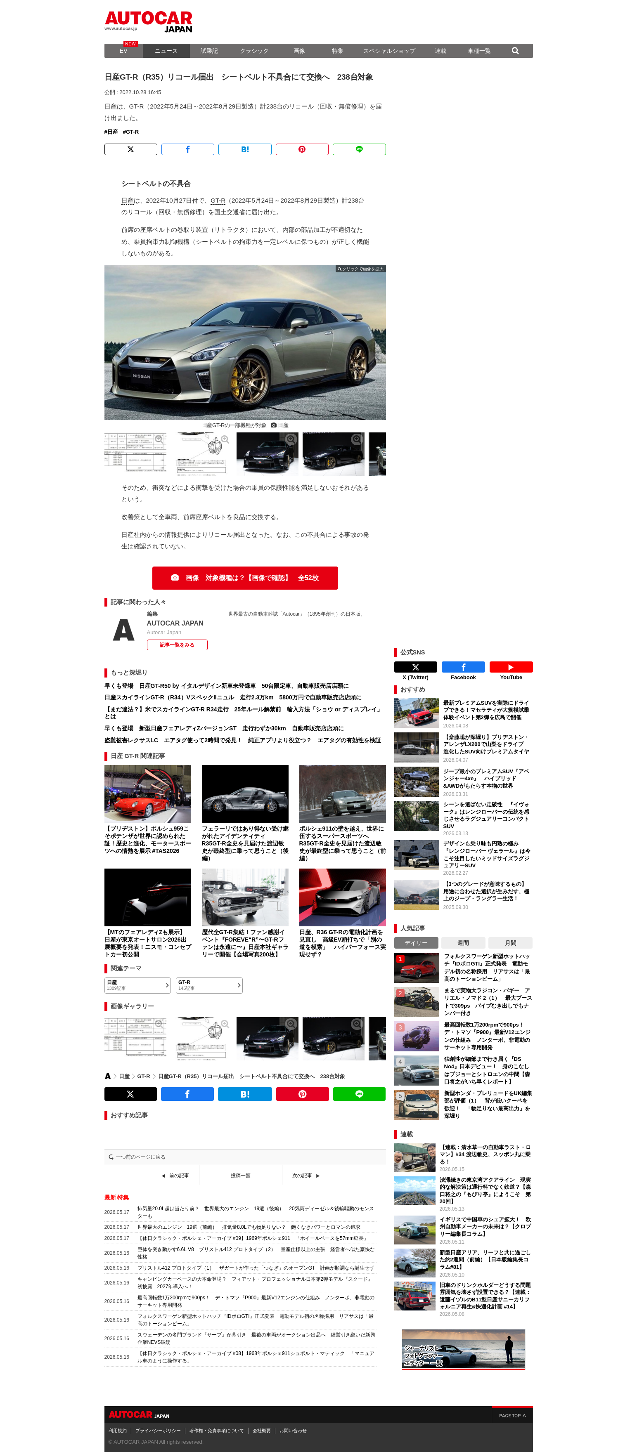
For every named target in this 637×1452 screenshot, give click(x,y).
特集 (337, 50)
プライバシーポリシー (158, 1428)
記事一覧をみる (177, 645)
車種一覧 (479, 50)
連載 (440, 50)
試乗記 (209, 50)
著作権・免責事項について (216, 1428)
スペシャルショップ (389, 50)
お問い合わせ (293, 1428)
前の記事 (179, 1175)
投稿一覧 (241, 1175)
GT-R (132, 132)
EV (124, 50)
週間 (463, 940)
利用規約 (118, 1428)
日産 (112, 132)
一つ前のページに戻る (141, 1157)
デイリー (416, 940)
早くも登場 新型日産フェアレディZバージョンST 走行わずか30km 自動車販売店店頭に (224, 728)
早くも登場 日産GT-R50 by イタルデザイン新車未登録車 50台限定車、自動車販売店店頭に (226, 685)
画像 (299, 50)
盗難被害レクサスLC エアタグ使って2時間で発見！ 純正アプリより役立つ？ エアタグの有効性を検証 (242, 740)
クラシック (254, 50)
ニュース (166, 50)
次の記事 (302, 1175)
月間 (510, 940)
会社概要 (262, 1428)
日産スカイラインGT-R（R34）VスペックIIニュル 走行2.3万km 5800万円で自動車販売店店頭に (233, 697)
